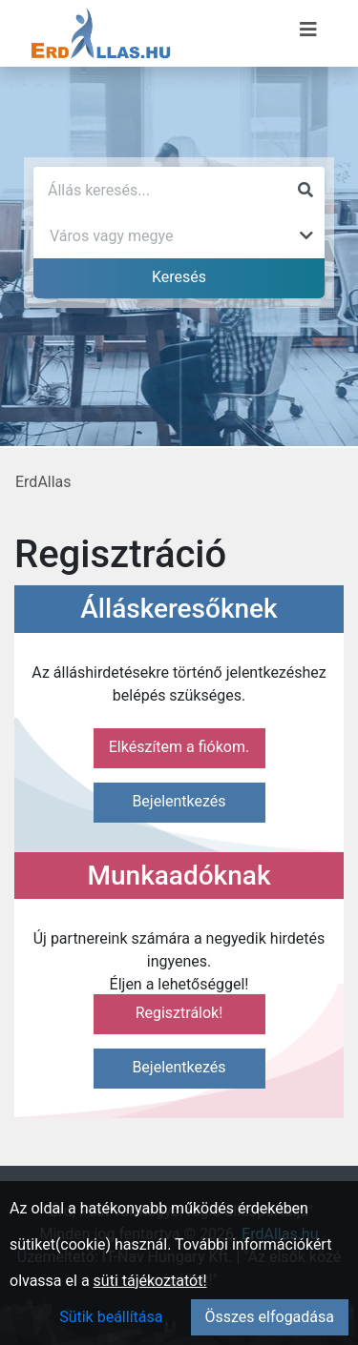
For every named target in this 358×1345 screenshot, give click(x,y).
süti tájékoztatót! (150, 1281)
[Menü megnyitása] (308, 30)
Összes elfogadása (269, 1317)
